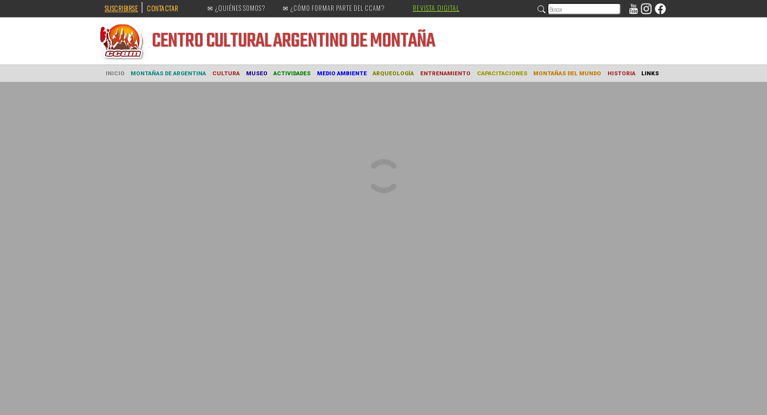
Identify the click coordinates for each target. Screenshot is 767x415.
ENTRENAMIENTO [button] (445, 73)
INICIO (115, 73)
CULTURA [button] (226, 73)
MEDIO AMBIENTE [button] (342, 73)
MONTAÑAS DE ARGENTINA (168, 73)
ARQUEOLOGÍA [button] (393, 73)
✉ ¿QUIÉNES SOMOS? (236, 8)
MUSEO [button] (257, 73)
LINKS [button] (650, 73)
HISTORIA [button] (621, 73)
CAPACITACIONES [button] (502, 73)
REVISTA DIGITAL (436, 7)
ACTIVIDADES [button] (292, 73)
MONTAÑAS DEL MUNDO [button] (567, 73)
